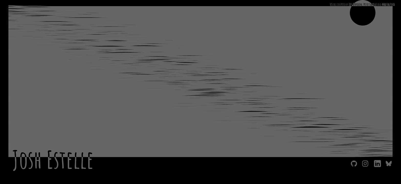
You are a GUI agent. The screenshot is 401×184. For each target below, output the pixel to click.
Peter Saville (370, 4)
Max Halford (388, 4)
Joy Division (355, 4)
